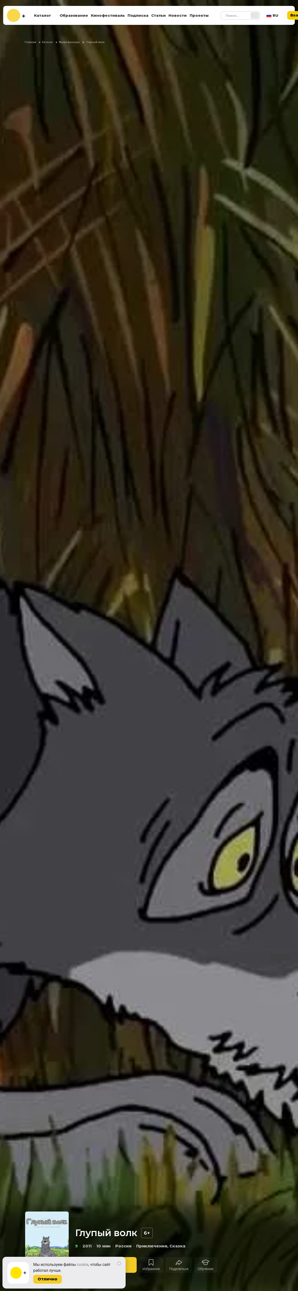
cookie (82, 1264)
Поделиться (178, 1269)
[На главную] (16, 15)
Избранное (151, 1269)
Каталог (42, 15)
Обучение (206, 1269)
